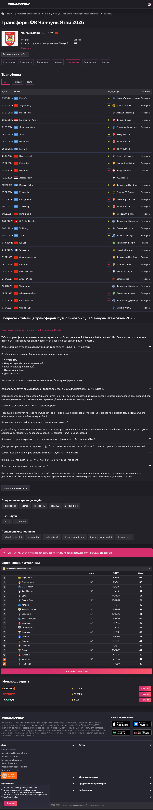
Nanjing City (33, 538)
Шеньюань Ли (26, 273)
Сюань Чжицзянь (27, 258)
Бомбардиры (71, 507)
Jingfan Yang (25, 106)
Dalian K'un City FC (13, 538)
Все (10, 83)
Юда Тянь (23, 265)
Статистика (10, 63)
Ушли (49, 83)
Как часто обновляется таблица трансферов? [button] (28, 406)
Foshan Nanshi (52, 538)
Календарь (49, 63)
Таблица (68, 63)
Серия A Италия (9, 751)
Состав (127, 63)
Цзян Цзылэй (25, 157)
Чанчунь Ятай (36, 461)
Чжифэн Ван (25, 309)
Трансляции (107, 63)
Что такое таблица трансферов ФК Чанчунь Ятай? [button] (31, 331)
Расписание (10, 507)
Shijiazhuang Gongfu (74, 538)
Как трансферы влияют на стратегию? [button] (24, 466)
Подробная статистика (76, 672)
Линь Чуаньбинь (27, 128)
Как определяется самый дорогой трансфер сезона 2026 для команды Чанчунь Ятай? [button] (52, 389)
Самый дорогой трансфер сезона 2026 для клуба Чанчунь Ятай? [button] (39, 453)
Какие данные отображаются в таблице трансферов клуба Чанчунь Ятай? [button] (45, 347)
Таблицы (55, 507)
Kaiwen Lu (24, 164)
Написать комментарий (16, 489)
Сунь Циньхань (26, 301)
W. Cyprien (24, 251)
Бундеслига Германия (11, 761)
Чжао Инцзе (25, 287)
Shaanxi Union (124, 538)
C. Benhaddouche (27, 222)
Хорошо (10, 803)
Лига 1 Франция (9, 764)
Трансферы (88, 63)
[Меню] (3, 4)
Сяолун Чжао (25, 200)
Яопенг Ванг (25, 215)
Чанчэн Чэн (25, 114)
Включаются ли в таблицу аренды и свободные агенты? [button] (35, 423)
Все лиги (5, 771)
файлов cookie (11, 797)
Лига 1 (7, 522)
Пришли (29, 83)
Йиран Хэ (23, 171)
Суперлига (21, 522)
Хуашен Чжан (25, 280)
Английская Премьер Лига (14, 754)
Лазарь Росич (25, 179)
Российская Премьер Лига (14, 768)
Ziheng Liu (24, 193)
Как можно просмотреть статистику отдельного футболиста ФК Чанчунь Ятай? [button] (48, 440)
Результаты (30, 63)
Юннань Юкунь (54, 461)
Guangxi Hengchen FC (101, 538)
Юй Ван (23, 244)
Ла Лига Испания (9, 757)
